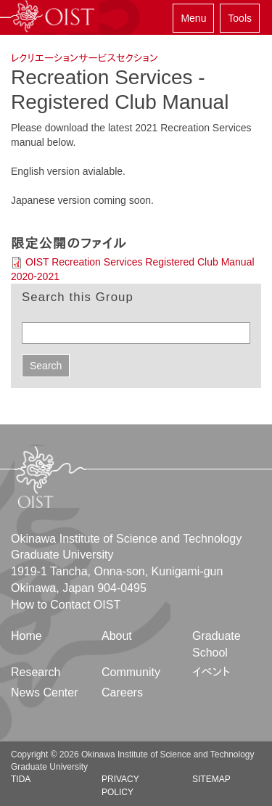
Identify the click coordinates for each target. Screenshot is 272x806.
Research (35, 672)
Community (131, 672)
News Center (44, 692)
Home (26, 636)
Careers (122, 692)
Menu (193, 18)
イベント (211, 672)
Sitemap (211, 779)
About (117, 636)
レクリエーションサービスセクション (84, 58)
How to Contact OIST (65, 605)
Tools (240, 18)
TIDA (20, 779)
